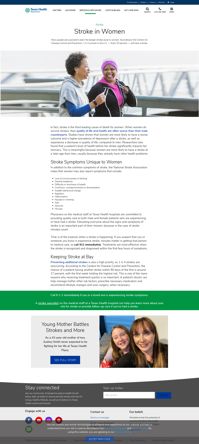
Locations (70, 10)
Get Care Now (131, 10)
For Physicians (132, 2)
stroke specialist (48, 303)
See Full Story (65, 360)
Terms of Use (139, 428)
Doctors (57, 10)
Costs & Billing (112, 10)
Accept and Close (99, 439)
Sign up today (113, 388)
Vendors (143, 2)
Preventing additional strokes (69, 262)
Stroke (99, 25)
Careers (152, 2)
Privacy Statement (115, 428)
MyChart (161, 2)
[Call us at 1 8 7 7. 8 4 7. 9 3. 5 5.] (160, 10)
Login (171, 2)
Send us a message (99, 417)
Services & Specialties (90, 10)
